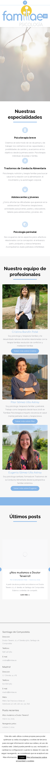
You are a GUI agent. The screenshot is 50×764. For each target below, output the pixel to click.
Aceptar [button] (22, 757)
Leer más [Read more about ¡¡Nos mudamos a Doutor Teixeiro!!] (25, 595)
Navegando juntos (9, 724)
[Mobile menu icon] (45, 16)
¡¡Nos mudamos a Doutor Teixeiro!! (15, 715)
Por (18, 580)
